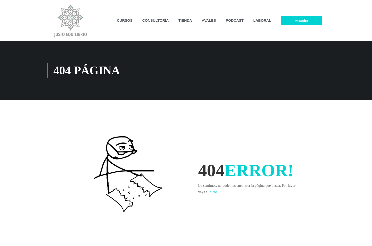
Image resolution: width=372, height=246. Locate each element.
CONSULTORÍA (155, 20)
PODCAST (235, 20)
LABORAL (262, 20)
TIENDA (185, 20)
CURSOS (125, 20)
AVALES (209, 20)
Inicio (213, 192)
